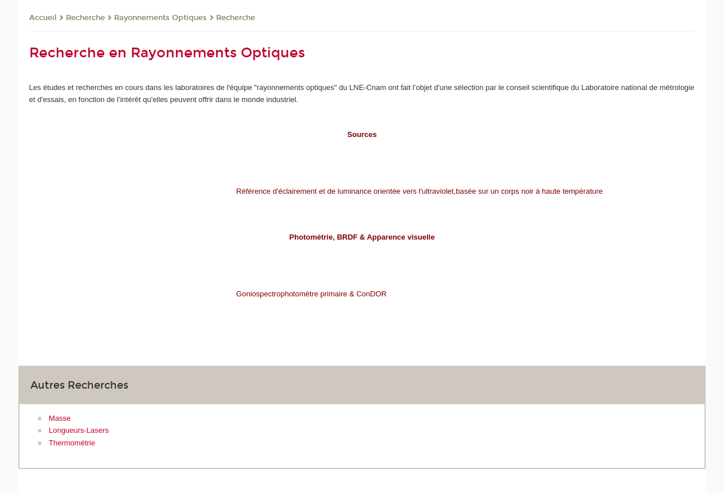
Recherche (85, 17)
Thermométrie (72, 443)
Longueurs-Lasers (79, 430)
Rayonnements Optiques (160, 17)
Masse (60, 418)
